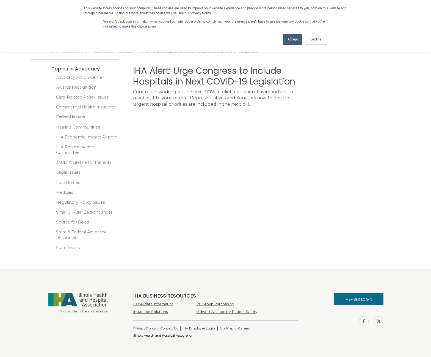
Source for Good (72, 222)
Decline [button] (315, 39)
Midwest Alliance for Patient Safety (226, 312)
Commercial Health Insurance (86, 107)
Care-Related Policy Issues (82, 97)
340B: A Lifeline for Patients (83, 162)
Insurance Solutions (150, 312)
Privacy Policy (144, 328)
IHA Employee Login (199, 328)
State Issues (68, 247)
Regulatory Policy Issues (80, 202)
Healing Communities (78, 127)
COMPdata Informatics (153, 304)
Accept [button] (293, 39)
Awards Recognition (76, 87)
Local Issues (68, 182)
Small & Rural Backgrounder (84, 212)
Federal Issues (70, 117)
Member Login (359, 299)
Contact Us (169, 328)
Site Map (226, 328)
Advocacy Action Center (80, 77)
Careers (244, 328)
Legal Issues (68, 172)
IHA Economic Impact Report (86, 137)
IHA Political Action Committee (75, 150)
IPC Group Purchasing (215, 304)
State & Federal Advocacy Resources (81, 235)
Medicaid (64, 192)
